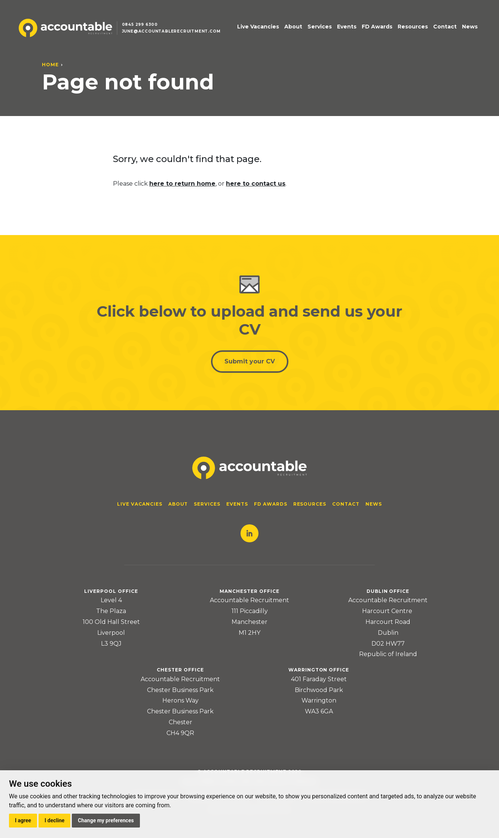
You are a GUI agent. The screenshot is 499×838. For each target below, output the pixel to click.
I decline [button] (54, 820)
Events (346, 26)
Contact (445, 26)
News (470, 26)
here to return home (182, 183)
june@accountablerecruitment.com (171, 31)
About (293, 26)
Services (319, 26)
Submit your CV (249, 361)
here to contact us (255, 183)
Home (50, 64)
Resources (413, 26)
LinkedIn (249, 533)
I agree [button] (23, 820)
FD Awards (377, 26)
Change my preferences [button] (106, 820)
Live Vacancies (258, 26)
